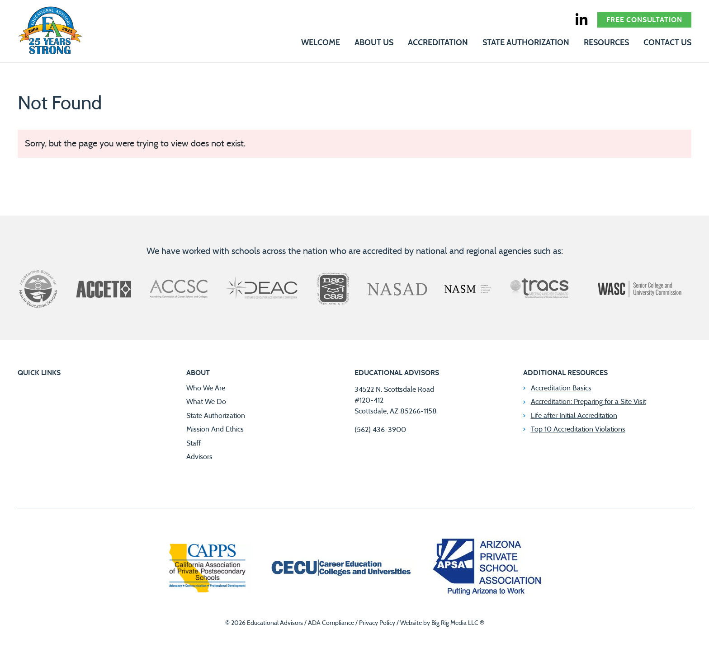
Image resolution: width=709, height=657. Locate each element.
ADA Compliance (331, 623)
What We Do (206, 401)
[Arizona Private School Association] (488, 568)
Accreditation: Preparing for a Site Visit (588, 401)
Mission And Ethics (215, 429)
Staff (193, 443)
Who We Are (205, 388)
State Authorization (525, 43)
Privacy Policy (377, 623)
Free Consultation (644, 19)
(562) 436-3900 (380, 429)
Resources (606, 43)
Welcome (320, 43)
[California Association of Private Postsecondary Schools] (207, 569)
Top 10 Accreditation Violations (578, 429)
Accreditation (438, 43)
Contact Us (667, 43)
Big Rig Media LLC (454, 623)
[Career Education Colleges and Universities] (340, 569)
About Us (373, 43)
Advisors (199, 456)
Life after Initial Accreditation (574, 415)
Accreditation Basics (561, 388)
